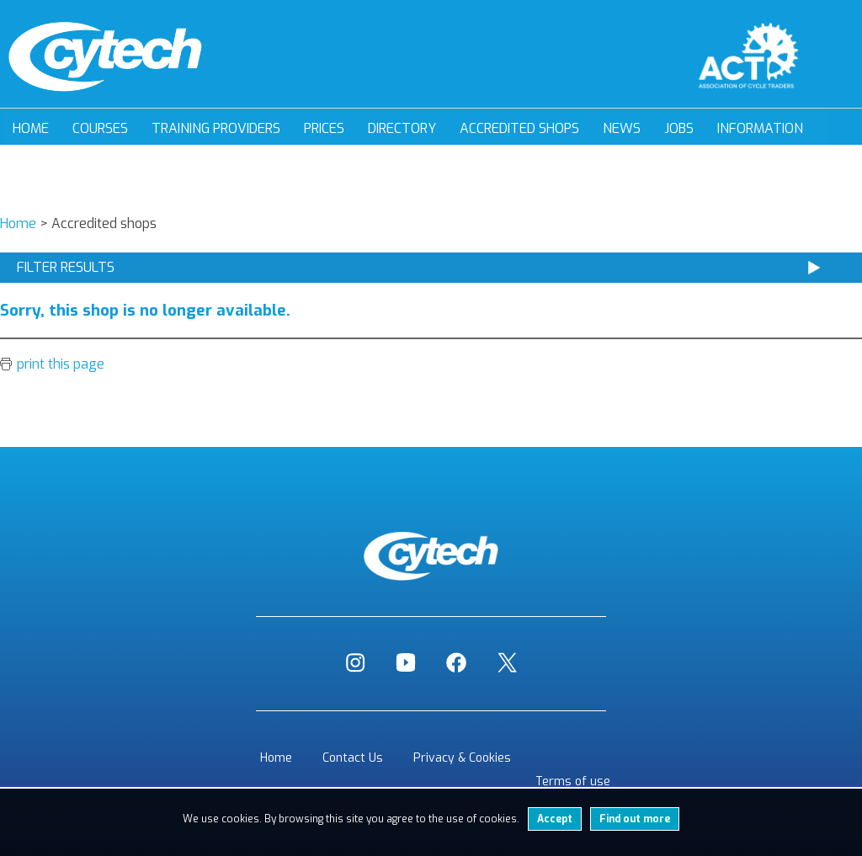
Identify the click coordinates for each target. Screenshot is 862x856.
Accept (554, 819)
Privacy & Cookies (462, 758)
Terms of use (572, 782)
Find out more (634, 819)
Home (31, 128)
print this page (60, 364)
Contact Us (352, 758)
